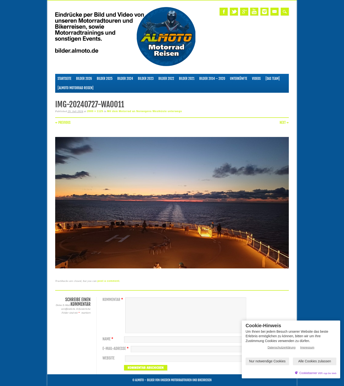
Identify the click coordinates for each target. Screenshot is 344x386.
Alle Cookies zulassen (314, 361)
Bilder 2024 (125, 78)
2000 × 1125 (95, 111)
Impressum (307, 347)
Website (108, 358)
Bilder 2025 (105, 78)
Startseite (64, 78)
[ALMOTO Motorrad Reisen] (75, 88)
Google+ (244, 12)
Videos (256, 78)
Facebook (224, 12)
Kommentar (113, 299)
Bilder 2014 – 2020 (212, 78)
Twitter (234, 12)
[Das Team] (272, 78)
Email (274, 12)
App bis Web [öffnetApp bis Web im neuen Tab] (329, 373)
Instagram (264, 12)
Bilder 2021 (186, 78)
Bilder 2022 (166, 78)
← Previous (62, 122)
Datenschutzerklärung (282, 347)
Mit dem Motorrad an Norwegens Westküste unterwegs (144, 111)
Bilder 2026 (84, 78)
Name (108, 339)
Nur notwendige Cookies (267, 361)
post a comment (108, 280)
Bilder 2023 (146, 78)
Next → (284, 122)
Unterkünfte (238, 78)
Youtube (254, 12)
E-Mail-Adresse (116, 348)
